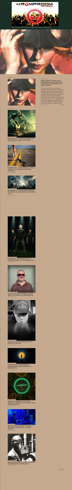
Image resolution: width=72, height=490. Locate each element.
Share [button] (9, 141)
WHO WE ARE (17, 27)
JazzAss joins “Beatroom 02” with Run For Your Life (20, 342)
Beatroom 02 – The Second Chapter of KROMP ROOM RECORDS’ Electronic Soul (21, 192)
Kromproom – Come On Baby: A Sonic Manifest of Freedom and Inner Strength (21, 169)
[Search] (62, 3)
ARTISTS (22, 27)
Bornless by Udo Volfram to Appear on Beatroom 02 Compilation (21, 463)
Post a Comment (12, 141)
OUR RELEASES (28, 27)
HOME (13, 27)
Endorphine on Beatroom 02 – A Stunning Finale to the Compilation (21, 259)
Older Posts (61, 469)
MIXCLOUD (41, 27)
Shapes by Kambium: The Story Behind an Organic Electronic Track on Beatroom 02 (21, 403)
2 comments (12, 195)
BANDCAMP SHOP (34, 27)
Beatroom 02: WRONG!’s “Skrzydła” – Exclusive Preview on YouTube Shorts (21, 427)
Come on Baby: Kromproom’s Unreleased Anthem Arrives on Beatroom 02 (19, 366)
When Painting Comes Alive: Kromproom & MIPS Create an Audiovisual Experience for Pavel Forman (52, 83)
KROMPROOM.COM (47, 27)
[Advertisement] (21, 206)
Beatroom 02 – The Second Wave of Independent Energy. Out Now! (21, 139)
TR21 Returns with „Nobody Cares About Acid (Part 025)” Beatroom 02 (20, 294)
